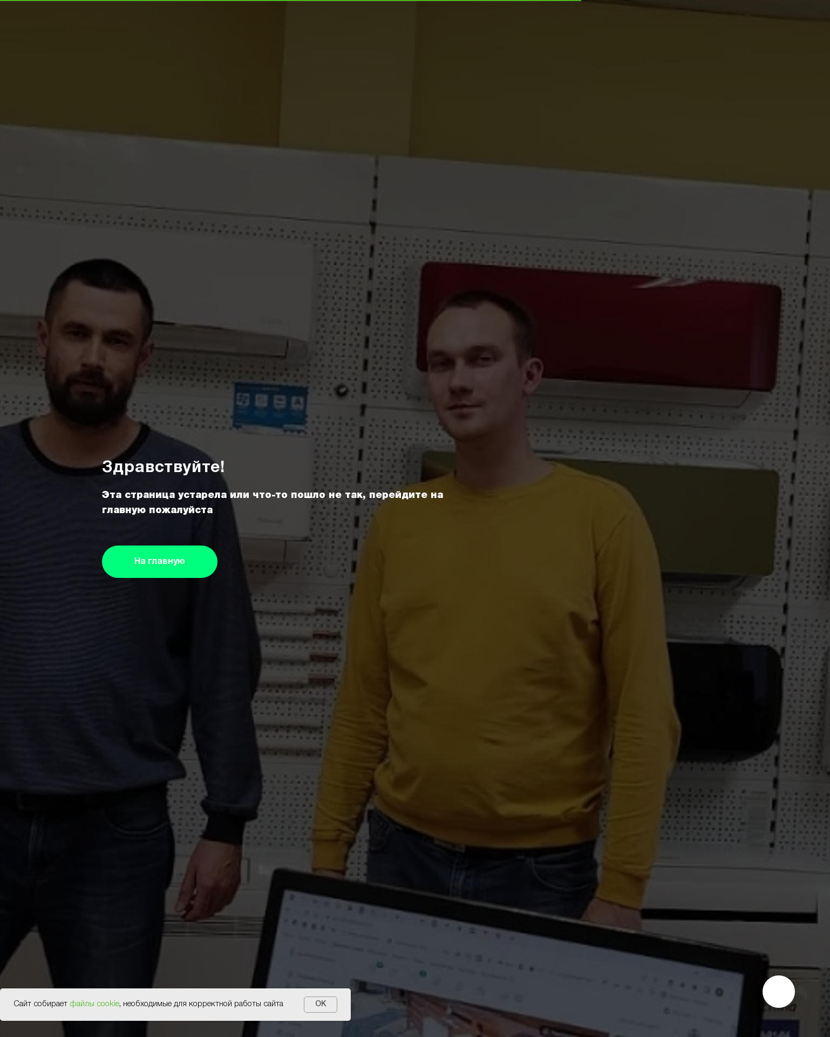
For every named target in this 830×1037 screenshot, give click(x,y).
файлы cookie (94, 1004)
